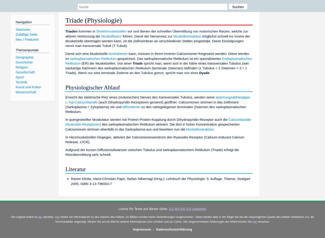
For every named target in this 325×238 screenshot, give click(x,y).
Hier (57, 217)
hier (40, 217)
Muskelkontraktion (187, 36)
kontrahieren (118, 54)
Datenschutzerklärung (174, 229)
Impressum (142, 229)
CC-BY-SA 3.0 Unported (187, 209)
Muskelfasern (111, 36)
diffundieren (131, 107)
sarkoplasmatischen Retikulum (93, 59)
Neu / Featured (27, 39)
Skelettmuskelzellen (111, 31)
